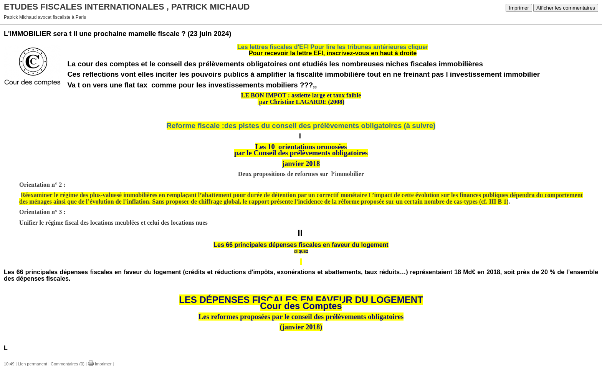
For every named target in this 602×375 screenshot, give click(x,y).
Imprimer (519, 8)
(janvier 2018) (301, 327)
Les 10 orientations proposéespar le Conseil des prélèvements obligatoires (301, 150)
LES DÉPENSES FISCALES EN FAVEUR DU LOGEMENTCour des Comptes (301, 302)
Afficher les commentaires (565, 8)
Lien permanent (32, 364)
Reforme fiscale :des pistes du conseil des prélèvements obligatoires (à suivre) (301, 126)
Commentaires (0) (67, 364)
